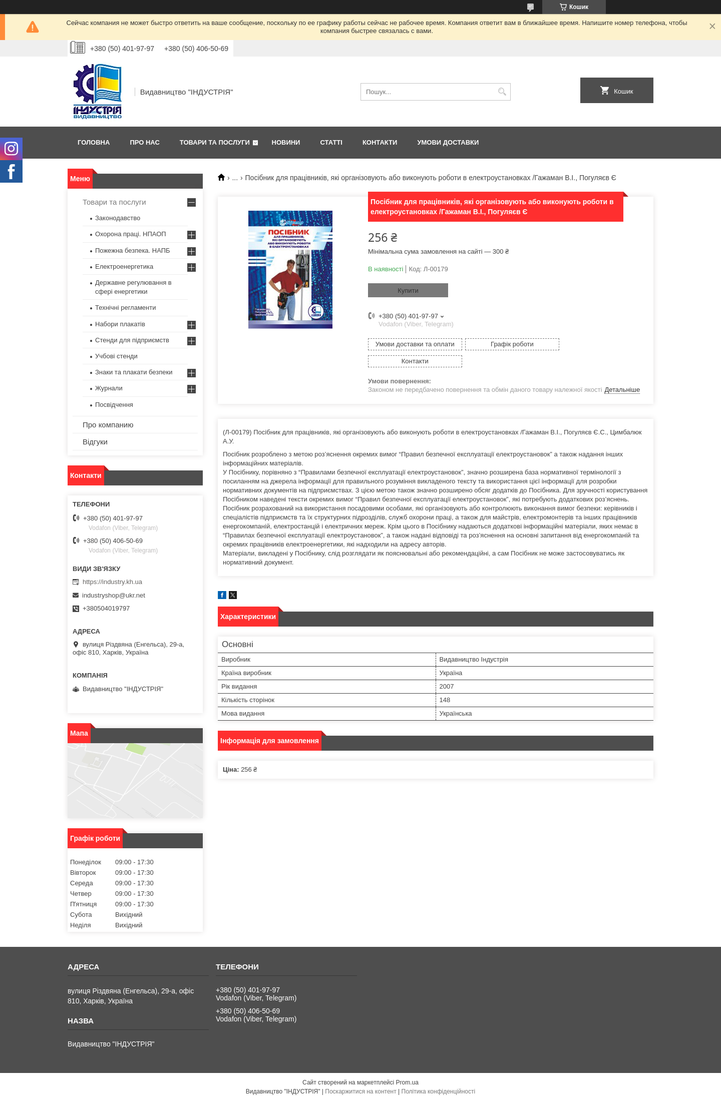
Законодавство (117, 218)
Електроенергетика (124, 266)
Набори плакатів (120, 324)
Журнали (109, 388)
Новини (286, 142)
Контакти (380, 142)
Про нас (144, 142)
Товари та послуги (215, 142)
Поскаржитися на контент (360, 1091)
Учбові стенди (116, 356)
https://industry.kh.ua (112, 582)
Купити (408, 290)
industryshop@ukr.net (113, 595)
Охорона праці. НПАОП (130, 234)
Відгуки (95, 441)
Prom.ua (407, 1082)
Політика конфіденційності (439, 1091)
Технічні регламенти (125, 307)
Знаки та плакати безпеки (134, 372)
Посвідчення (114, 404)
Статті (331, 142)
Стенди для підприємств (132, 340)
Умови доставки (448, 142)
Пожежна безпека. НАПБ (132, 250)
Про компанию (108, 424)
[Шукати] (502, 92)
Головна (94, 142)
